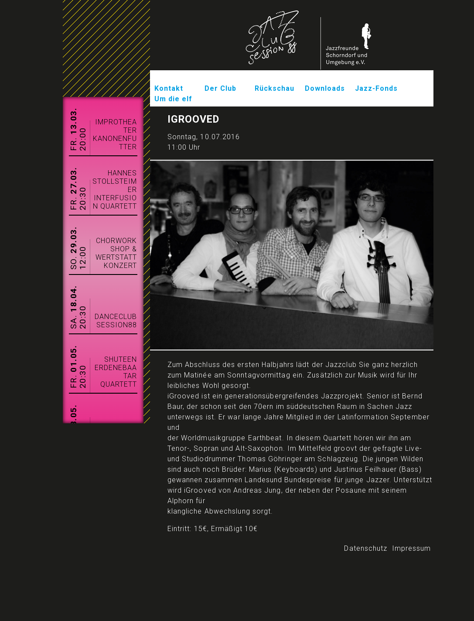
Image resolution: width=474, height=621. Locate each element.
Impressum (411, 548)
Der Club (221, 88)
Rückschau (275, 88)
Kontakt (169, 88)
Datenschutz (365, 548)
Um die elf (173, 99)
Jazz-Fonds (376, 88)
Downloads (325, 88)
